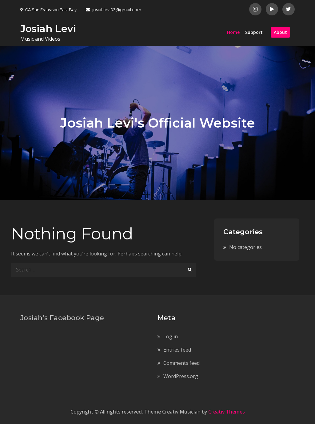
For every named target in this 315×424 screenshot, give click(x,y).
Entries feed (177, 349)
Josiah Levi (48, 28)
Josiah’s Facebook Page (62, 318)
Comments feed (181, 363)
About (280, 32)
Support (254, 32)
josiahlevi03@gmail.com (113, 9)
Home (233, 32)
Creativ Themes (226, 411)
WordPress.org (180, 376)
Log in (170, 336)
